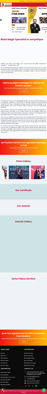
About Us (4, 355)
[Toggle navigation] (45, 4)
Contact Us (4, 363)
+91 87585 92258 (31, 378)
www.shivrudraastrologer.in (33, 381)
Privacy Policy (5, 365)
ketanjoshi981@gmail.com (33, 376)
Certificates (5, 358)
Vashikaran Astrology (30, 363)
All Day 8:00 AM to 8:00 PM (33, 383)
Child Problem (5, 382)
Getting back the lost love (8, 377)
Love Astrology (28, 360)
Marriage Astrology (30, 358)
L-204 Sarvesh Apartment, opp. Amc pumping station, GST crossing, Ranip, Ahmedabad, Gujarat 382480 (36, 373)
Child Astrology (29, 355)
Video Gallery (5, 360)
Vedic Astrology (29, 353)
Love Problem (5, 374)
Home (3, 353)
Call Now (23, 91)
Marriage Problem (6, 372)
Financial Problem (6, 379)
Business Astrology (30, 365)
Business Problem (6, 384)
